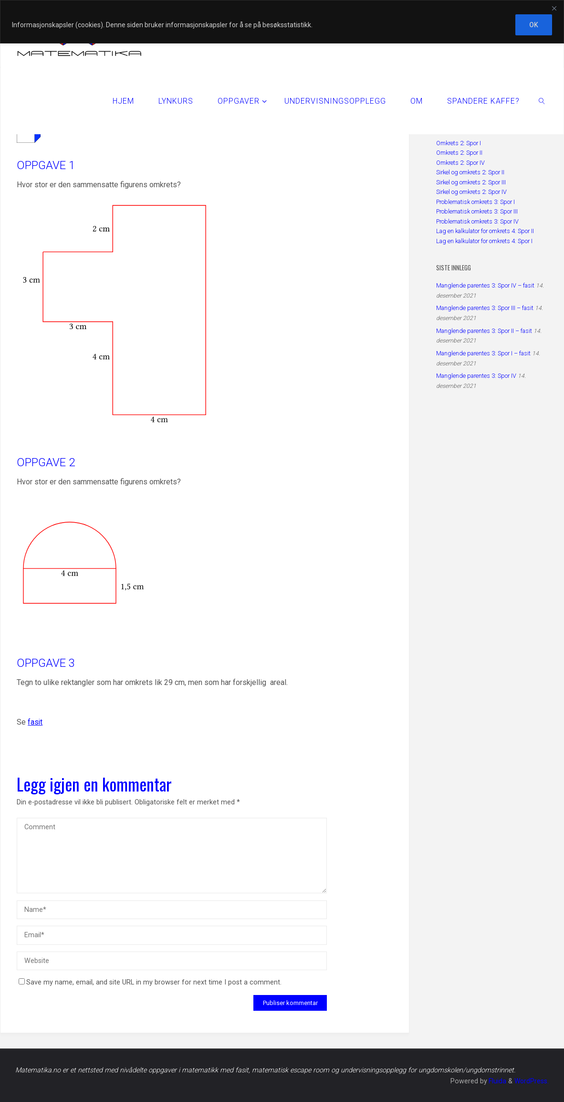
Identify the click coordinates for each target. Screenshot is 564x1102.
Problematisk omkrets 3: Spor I (475, 201)
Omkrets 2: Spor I (458, 143)
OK (533, 25)
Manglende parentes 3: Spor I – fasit (483, 353)
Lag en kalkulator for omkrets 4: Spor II (485, 231)
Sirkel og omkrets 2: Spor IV (471, 191)
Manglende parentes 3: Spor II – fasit (484, 330)
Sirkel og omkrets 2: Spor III (471, 182)
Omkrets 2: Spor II (459, 152)
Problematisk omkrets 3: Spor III (477, 211)
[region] (282, 21)
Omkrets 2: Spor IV (460, 162)
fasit (35, 722)
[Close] (554, 8)
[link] (542, 100)
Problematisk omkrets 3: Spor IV (477, 221)
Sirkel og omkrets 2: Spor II (470, 172)
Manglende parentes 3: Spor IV (476, 375)
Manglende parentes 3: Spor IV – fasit (485, 285)
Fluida (495, 1081)
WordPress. (531, 1081)
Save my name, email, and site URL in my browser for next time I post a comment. (150, 982)
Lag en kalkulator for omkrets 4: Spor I (484, 241)
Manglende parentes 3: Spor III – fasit (484, 307)
